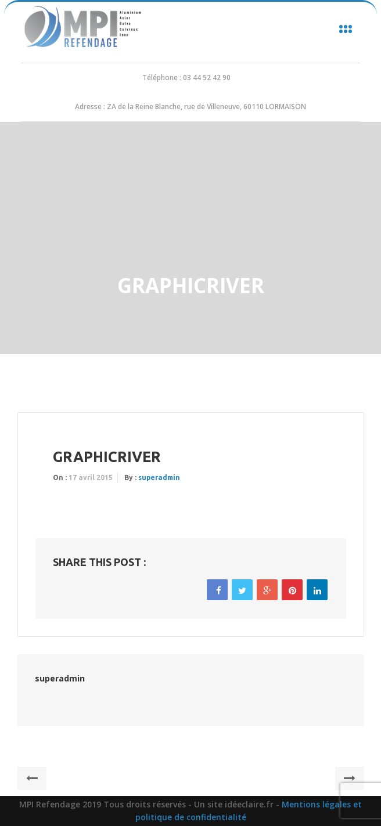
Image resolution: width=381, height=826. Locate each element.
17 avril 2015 (91, 477)
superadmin (159, 477)
